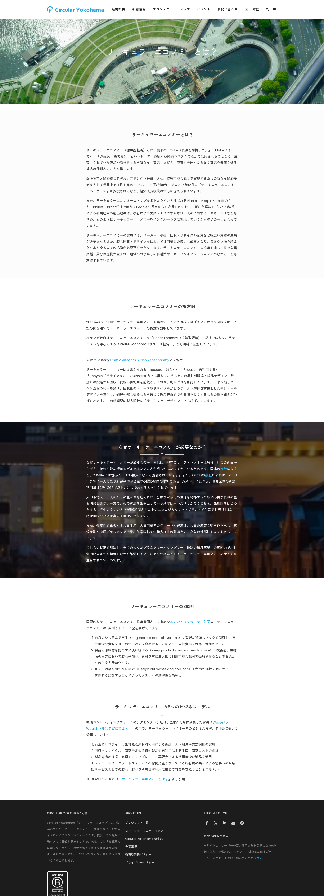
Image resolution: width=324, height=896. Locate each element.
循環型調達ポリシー (138, 855)
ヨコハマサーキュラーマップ (144, 831)
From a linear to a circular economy (139, 360)
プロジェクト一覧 (137, 823)
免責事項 (131, 847)
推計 (223, 468)
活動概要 (120, 9)
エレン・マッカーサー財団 (190, 622)
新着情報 (140, 9)
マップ (186, 9)
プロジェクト (164, 9)
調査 (208, 475)
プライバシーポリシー (139, 863)
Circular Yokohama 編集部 (144, 839)
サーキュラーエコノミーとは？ (144, 779)
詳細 (259, 858)
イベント (205, 9)
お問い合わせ (229, 9)
